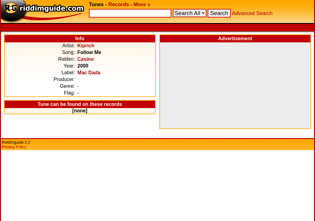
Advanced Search (252, 13)
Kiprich (86, 45)
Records (118, 4)
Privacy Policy (14, 147)
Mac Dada (89, 72)
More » (142, 4)
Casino (86, 59)
